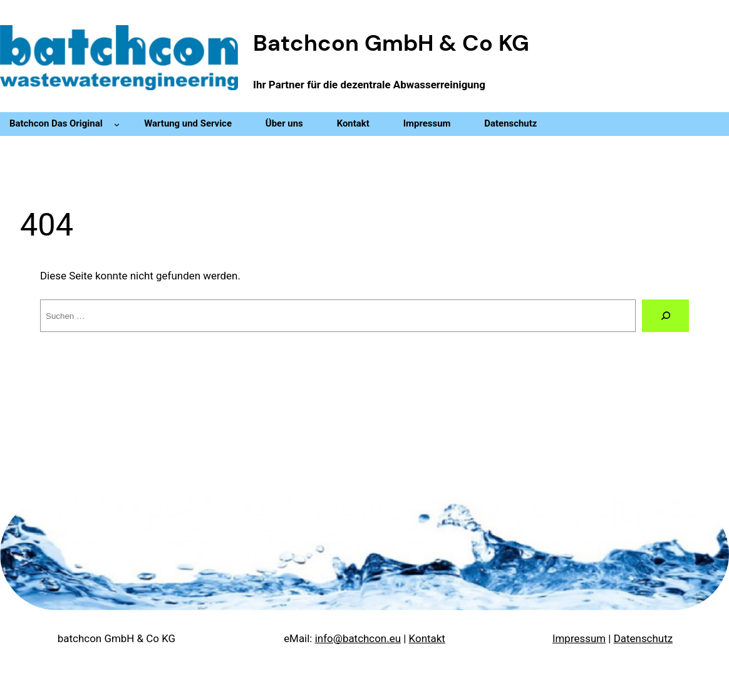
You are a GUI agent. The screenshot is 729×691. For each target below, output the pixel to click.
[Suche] (665, 315)
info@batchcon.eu (358, 638)
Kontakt (427, 638)
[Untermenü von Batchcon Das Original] (117, 124)
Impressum (579, 638)
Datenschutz (643, 638)
